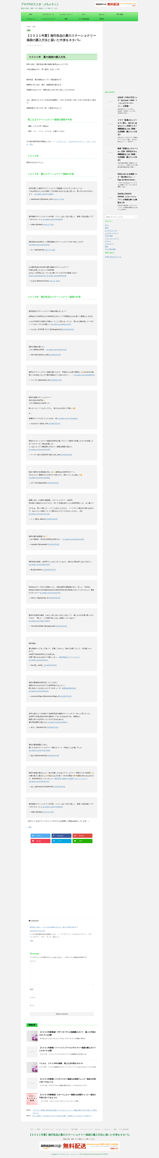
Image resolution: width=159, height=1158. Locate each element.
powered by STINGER (101, 1154)
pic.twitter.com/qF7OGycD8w (39, 750)
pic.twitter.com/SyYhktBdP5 (53, 219)
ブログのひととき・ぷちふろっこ (40, 4)
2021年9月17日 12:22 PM (37, 931)
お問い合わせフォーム (113, 257)
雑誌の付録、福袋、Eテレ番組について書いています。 (79, 1139)
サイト (32, 1005)
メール (32, 997)
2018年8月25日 (51, 665)
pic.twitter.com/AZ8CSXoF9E (73, 539)
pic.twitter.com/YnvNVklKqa (67, 418)
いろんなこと (30, 19)
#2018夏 (70, 779)
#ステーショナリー (73, 657)
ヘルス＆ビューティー (76, 141)
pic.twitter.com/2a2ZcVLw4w (39, 514)
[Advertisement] (61, 865)
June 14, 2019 (54, 281)
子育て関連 (119, 14)
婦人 (31, 144)
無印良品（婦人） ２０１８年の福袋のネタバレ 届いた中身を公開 (52, 927)
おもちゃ (102, 14)
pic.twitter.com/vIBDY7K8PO (39, 621)
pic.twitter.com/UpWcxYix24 (56, 350)
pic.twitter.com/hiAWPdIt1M (56, 276)
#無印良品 (72, 688)
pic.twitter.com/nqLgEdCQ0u (50, 593)
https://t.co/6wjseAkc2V (37, 276)
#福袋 (64, 779)
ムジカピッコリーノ (66, 14)
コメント (33, 961)
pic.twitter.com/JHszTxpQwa (39, 245)
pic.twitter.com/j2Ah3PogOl (39, 691)
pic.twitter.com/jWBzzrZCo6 (61, 324)
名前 (32, 989)
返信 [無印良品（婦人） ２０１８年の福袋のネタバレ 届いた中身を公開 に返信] (31, 940)
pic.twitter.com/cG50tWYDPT (39, 564)
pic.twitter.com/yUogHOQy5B (39, 449)
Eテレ (84, 14)
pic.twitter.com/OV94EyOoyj (39, 781)
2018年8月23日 (68, 329)
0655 (30, 14)
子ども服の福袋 (84, 19)
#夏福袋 (65, 688)
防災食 (102, 19)
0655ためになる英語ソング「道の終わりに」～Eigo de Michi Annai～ (127, 177)
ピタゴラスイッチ (48, 14)
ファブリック (61, 141)
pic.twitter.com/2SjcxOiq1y (38, 660)
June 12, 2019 (58, 199)
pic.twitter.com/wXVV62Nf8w (39, 478)
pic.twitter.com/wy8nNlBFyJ (57, 722)
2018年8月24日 (53, 544)
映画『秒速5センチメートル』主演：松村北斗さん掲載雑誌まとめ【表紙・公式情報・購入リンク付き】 (128, 154)
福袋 (66, 19)
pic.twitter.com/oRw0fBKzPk (84, 375)
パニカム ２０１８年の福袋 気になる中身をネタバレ (61, 1063)
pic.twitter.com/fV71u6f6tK (43, 194)
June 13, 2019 (48, 224)
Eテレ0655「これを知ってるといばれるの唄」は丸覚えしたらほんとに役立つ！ (62, 1116)
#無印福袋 (62, 657)
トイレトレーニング (48, 19)
